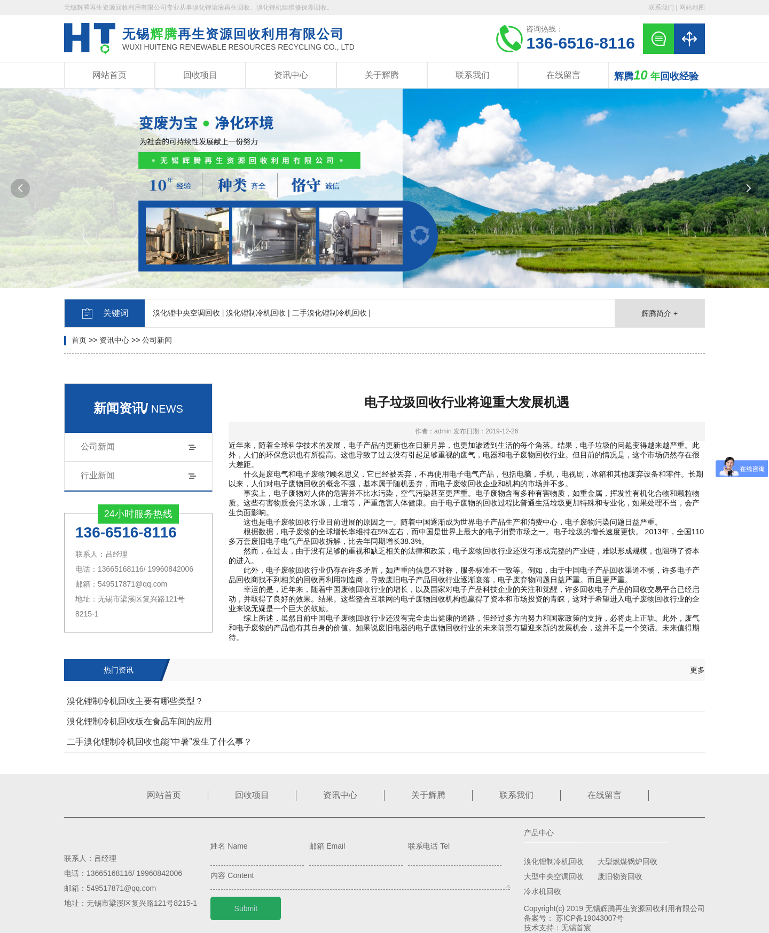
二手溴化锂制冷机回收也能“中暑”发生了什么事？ (159, 741)
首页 (79, 340)
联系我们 (661, 7)
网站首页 (109, 75)
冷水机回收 (542, 891)
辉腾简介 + (659, 313)
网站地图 (692, 7)
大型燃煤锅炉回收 (627, 861)
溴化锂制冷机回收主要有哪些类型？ (135, 701)
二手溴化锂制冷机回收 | (331, 313)
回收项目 (200, 75)
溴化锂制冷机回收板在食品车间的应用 (139, 721)
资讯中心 (291, 75)
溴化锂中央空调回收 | (188, 313)
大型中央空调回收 (554, 876)
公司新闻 (157, 340)
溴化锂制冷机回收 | (258, 313)
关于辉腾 (382, 75)
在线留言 (563, 75)
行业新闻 (98, 475)
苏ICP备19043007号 (590, 918)
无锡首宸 (576, 927)
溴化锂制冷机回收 (554, 861)
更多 (697, 670)
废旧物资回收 (620, 876)
